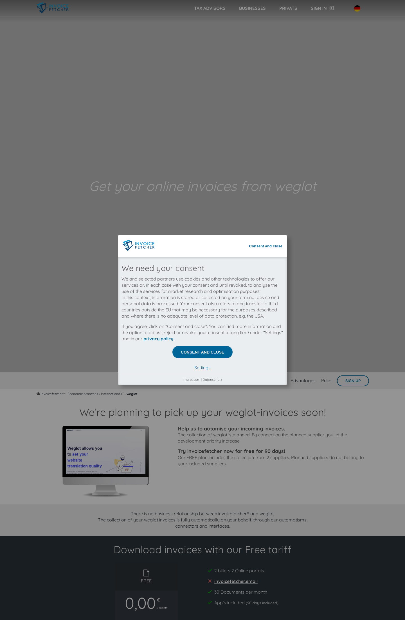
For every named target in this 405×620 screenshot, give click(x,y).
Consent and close (266, 37)
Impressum (191, 170)
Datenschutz (212, 170)
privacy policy (158, 130)
